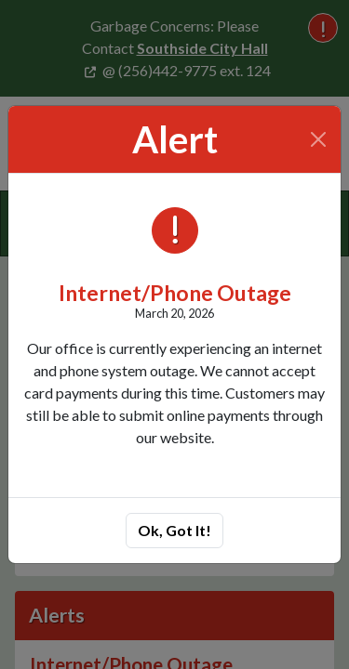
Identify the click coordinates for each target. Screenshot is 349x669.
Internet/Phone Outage (175, 293)
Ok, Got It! (174, 530)
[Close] (318, 139)
